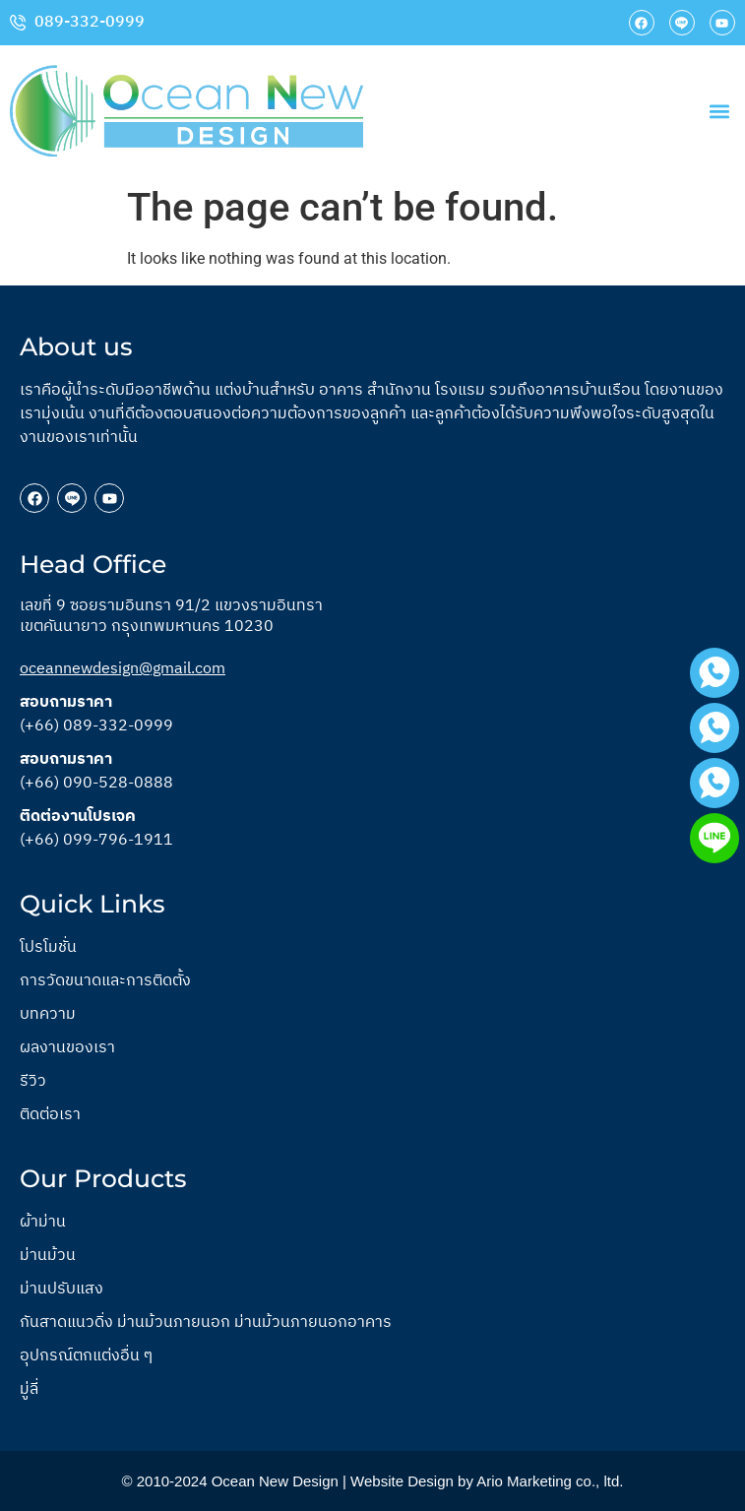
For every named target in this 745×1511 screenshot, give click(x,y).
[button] (719, 110)
